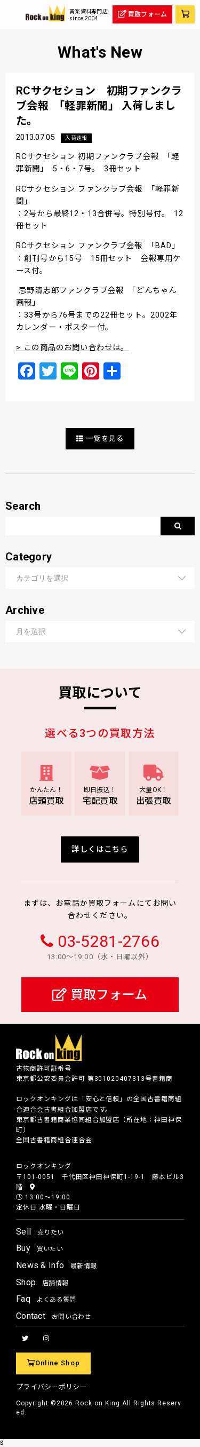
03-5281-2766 (108, 941)
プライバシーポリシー (51, 1387)
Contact (53, 1316)
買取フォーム (99, 994)
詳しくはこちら (99, 849)
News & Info (56, 1265)
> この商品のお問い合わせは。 (72, 347)
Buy (39, 1248)
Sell (39, 1232)
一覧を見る (100, 438)
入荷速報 (76, 138)
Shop (42, 1282)
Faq (46, 1299)
